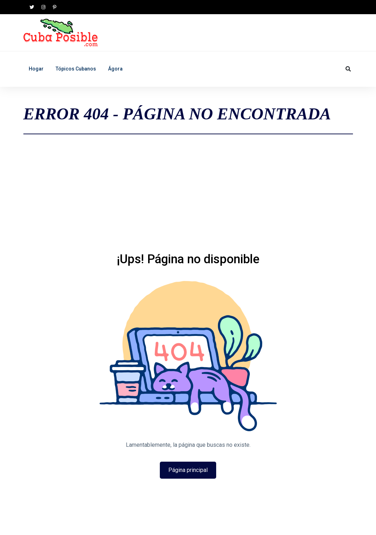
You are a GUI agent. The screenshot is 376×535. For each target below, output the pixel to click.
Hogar (36, 69)
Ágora (115, 69)
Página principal (188, 470)
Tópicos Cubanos (76, 69)
